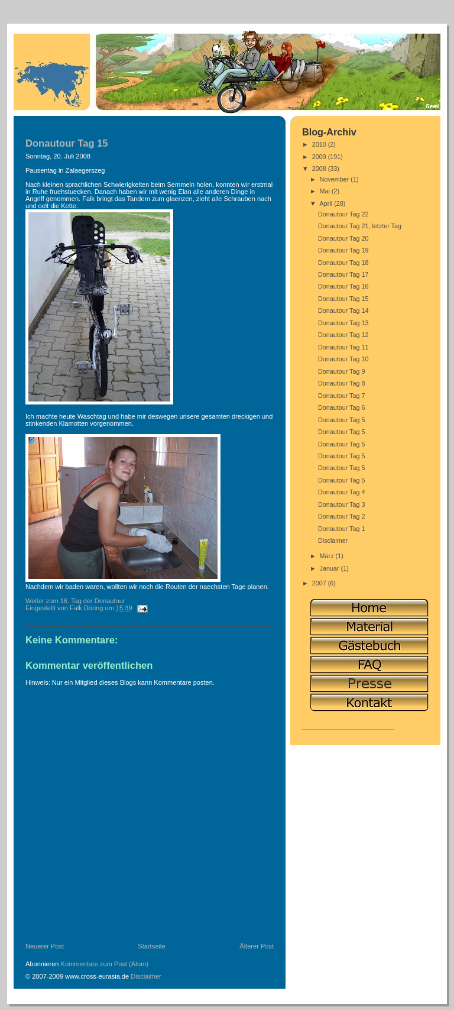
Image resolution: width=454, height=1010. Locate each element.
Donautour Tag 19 (343, 250)
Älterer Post (256, 946)
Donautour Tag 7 (341, 395)
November (335, 179)
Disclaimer (146, 976)
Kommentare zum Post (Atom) (105, 963)
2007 (320, 583)
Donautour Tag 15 (343, 298)
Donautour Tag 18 (343, 262)
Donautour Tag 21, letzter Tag (359, 225)
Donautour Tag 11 (343, 347)
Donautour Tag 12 (343, 334)
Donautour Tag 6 (341, 407)
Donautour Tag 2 (341, 516)
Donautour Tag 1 (341, 528)
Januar (330, 568)
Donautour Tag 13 (343, 322)
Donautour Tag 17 (343, 274)
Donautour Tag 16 (343, 286)
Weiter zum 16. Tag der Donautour (75, 600)
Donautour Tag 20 (343, 238)
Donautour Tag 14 (343, 310)
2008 (320, 168)
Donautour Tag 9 (341, 371)
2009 (320, 156)
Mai (326, 191)
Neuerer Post (44, 946)
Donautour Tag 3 (341, 504)
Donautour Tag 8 (341, 383)
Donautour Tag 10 (343, 358)
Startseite (152, 946)
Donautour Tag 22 (343, 214)
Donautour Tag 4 (341, 492)
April (327, 203)
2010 (320, 144)
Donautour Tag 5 (341, 419)
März (328, 555)
